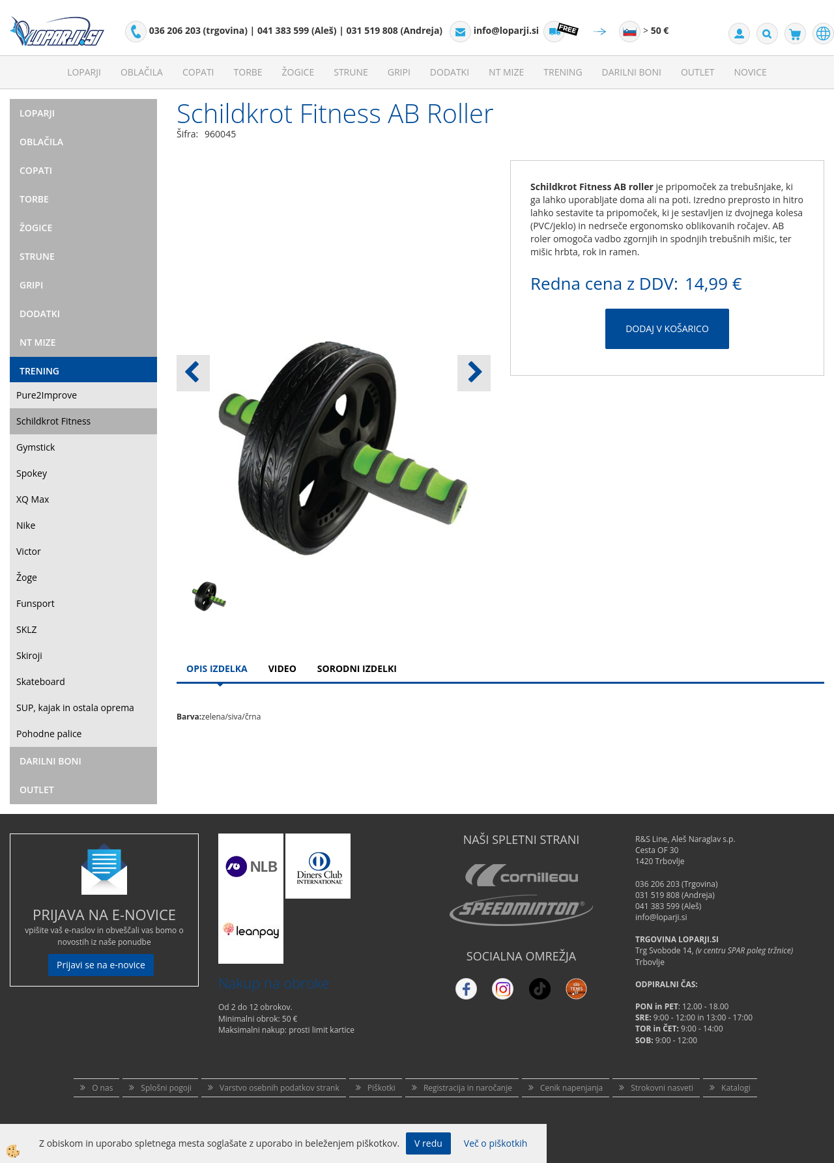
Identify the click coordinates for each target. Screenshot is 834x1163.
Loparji (84, 72)
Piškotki (381, 1087)
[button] (474, 373)
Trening (562, 72)
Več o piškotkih (496, 1143)
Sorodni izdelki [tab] (357, 668)
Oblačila (142, 72)
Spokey (31, 473)
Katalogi (736, 1087)
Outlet (698, 72)
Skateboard (40, 681)
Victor (28, 551)
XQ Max (32, 499)
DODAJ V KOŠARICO (667, 328)
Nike (25, 525)
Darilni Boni (631, 72)
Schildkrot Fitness (53, 421)
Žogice (298, 72)
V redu (428, 1143)
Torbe (248, 72)
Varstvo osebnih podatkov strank (279, 1087)
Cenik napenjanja (571, 1087)
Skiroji (29, 655)
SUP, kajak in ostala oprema (75, 707)
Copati (198, 72)
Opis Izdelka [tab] (217, 668)
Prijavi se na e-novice (101, 965)
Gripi (399, 72)
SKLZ (26, 629)
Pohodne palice (48, 733)
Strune (351, 72)
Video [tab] (282, 668)
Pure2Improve (46, 395)
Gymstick (35, 447)
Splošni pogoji (166, 1087)
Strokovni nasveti (662, 1087)
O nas (102, 1087)
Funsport (35, 603)
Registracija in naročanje (468, 1087)
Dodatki (449, 72)
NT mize (506, 72)
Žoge (26, 577)
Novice (750, 72)
